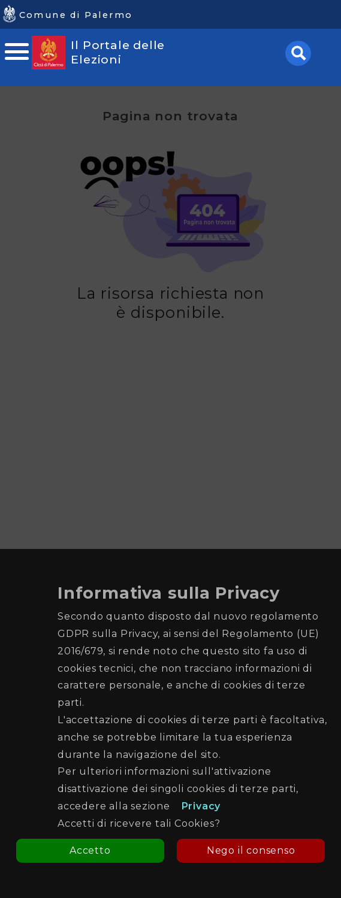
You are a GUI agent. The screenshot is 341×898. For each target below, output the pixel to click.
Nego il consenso (251, 850)
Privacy (201, 806)
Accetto (90, 850)
